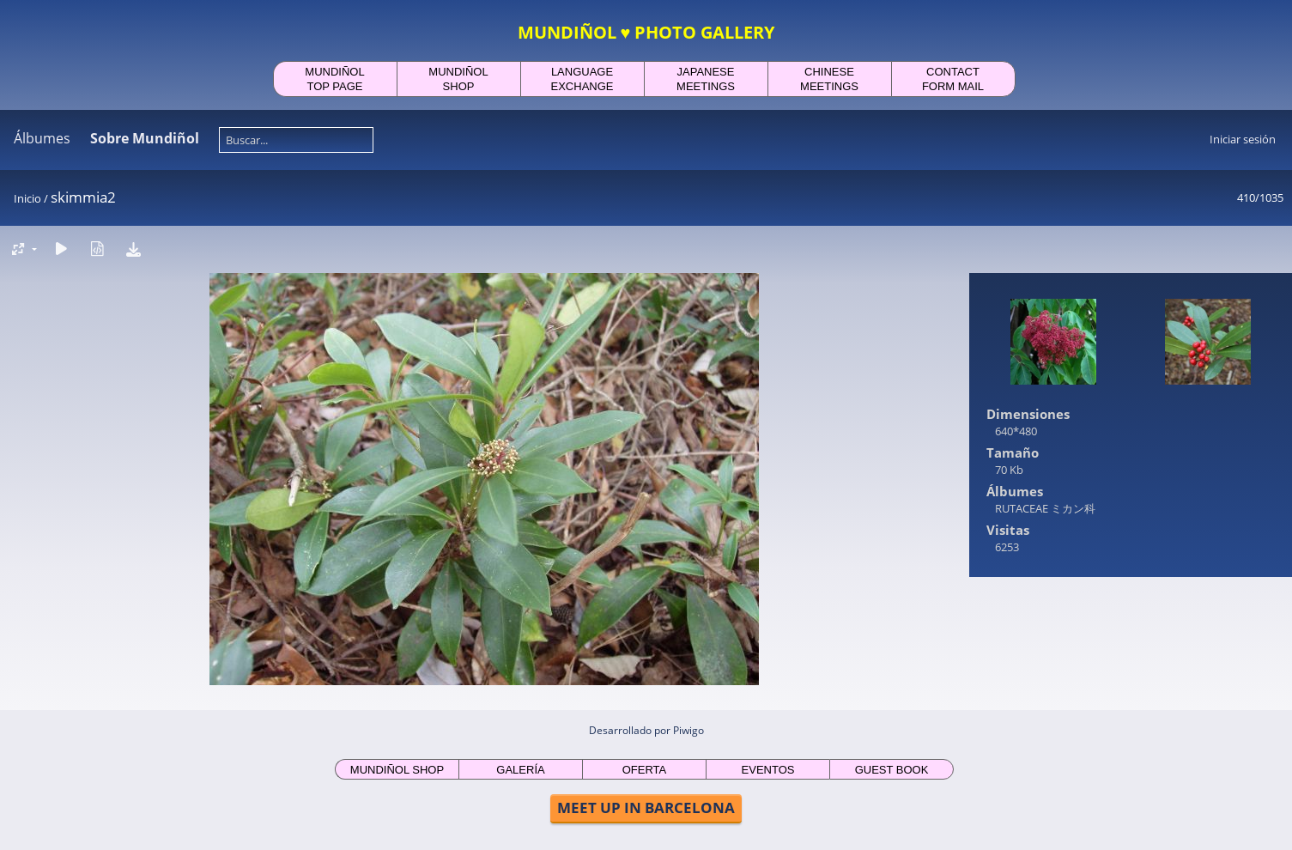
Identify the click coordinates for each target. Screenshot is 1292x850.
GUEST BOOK (892, 769)
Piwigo (688, 730)
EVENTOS (768, 769)
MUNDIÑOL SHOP (397, 769)
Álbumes (42, 138)
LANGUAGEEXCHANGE (582, 79)
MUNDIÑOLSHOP (458, 79)
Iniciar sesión (1243, 139)
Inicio (27, 198)
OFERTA (644, 769)
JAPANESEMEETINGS (705, 79)
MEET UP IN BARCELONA (646, 807)
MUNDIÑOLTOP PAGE (334, 79)
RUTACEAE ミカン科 (1045, 508)
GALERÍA (520, 769)
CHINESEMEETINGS (829, 79)
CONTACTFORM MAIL (953, 79)
